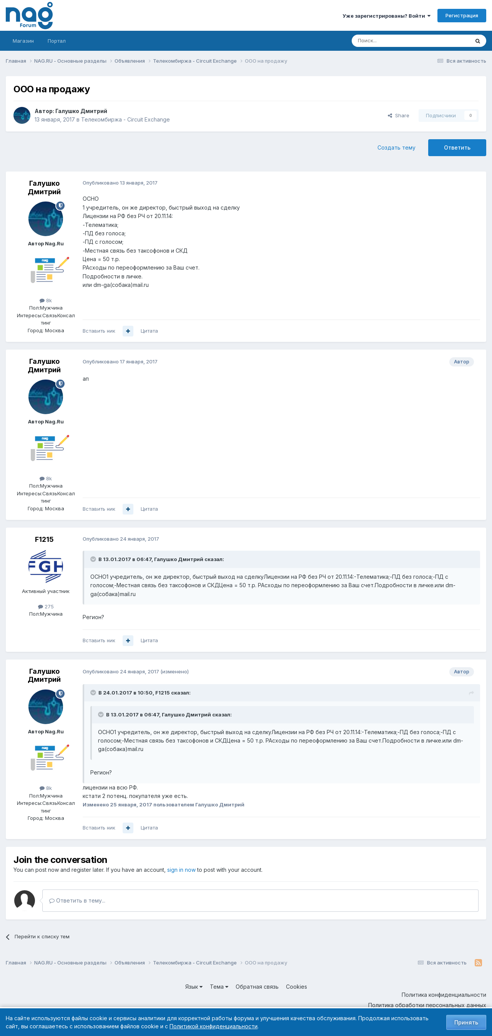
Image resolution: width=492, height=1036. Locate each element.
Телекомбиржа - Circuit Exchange (125, 119)
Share (398, 115)
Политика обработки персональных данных (427, 1005)
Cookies (296, 986)
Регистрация (461, 15)
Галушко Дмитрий (81, 111)
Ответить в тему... (77, 900)
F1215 (44, 539)
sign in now (181, 869)
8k (46, 300)
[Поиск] (389, 41)
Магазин (23, 41)
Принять (466, 1022)
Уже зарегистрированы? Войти (386, 16)
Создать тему (396, 147)
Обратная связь (257, 986)
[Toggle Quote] (93, 559)
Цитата (149, 331)
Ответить (457, 147)
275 (46, 606)
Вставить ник (99, 331)
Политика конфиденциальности (444, 994)
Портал (57, 41)
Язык (194, 986)
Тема (219, 986)
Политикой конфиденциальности (214, 1026)
